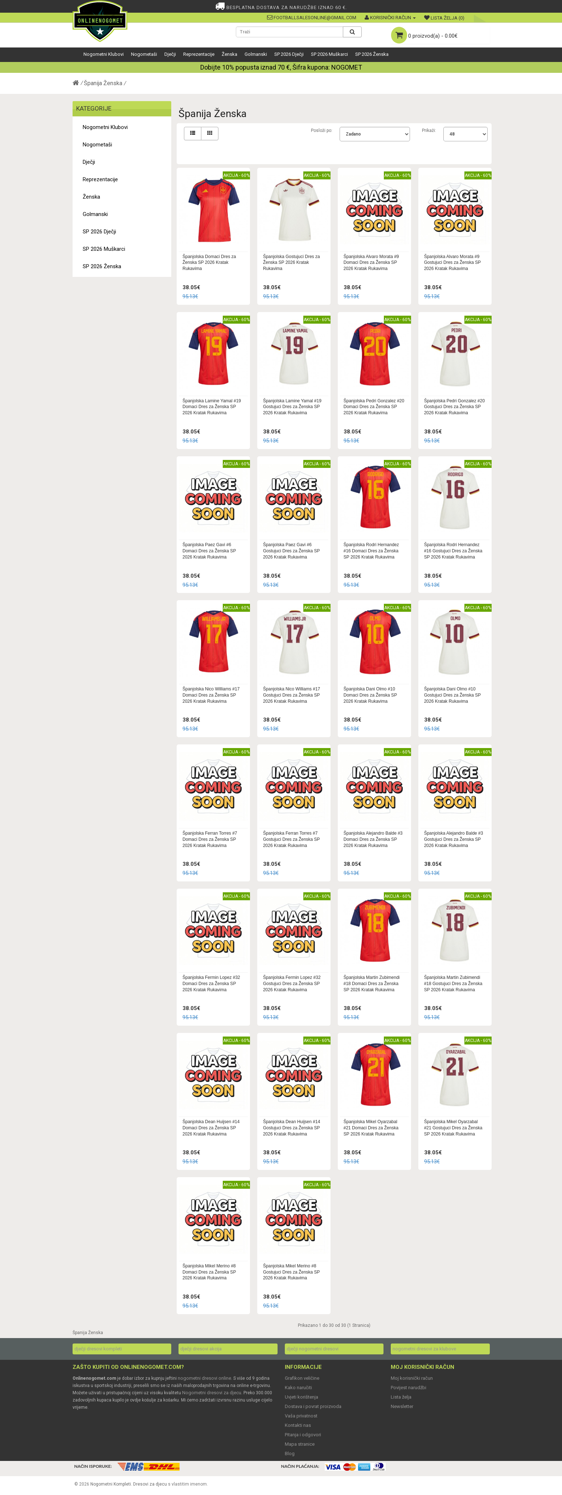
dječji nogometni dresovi (313, 1348)
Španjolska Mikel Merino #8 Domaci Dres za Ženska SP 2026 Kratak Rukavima (209, 1272)
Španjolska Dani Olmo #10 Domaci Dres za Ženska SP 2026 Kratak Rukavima (370, 695)
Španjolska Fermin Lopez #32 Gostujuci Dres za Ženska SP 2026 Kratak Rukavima (292, 983)
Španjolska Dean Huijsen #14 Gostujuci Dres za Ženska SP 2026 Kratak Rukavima (291, 1128)
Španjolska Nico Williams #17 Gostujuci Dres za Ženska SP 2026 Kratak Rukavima (291, 695)
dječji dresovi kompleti (98, 1348)
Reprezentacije (198, 54)
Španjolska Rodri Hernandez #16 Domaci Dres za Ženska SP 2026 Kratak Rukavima (371, 551)
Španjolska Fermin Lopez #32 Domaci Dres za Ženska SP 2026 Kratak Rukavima (211, 983)
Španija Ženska (103, 83)
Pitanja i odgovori (303, 1434)
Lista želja (401, 1397)
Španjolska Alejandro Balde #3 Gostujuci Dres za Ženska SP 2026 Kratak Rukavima (453, 839)
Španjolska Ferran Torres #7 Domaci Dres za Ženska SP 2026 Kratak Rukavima (209, 839)
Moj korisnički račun (412, 1378)
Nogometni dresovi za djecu (211, 1392)
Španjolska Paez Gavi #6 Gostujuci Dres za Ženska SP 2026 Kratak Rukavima (291, 551)
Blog (290, 1453)
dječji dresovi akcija (201, 1348)
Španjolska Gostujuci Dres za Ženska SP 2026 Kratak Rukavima (291, 262)
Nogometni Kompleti (110, 1484)
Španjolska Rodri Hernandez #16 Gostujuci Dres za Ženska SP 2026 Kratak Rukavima (453, 551)
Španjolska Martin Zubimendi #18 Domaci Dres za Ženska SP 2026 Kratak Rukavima (372, 983)
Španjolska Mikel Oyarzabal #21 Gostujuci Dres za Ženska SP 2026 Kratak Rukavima (453, 1128)
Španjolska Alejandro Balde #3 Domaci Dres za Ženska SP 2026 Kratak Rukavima (373, 839)
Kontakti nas (298, 1425)
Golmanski (256, 54)
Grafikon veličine (302, 1378)
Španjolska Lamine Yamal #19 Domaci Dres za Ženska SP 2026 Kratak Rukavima (211, 407)
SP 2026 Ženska (372, 54)
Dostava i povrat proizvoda (313, 1406)
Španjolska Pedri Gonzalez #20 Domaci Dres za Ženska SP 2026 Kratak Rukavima (374, 407)
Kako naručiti (298, 1387)
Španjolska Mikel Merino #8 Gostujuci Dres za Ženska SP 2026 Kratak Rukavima (291, 1272)
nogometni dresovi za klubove (424, 1348)
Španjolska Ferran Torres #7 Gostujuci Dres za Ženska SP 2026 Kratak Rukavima (291, 839)
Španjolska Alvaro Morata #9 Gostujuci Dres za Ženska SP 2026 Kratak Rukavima (452, 262)
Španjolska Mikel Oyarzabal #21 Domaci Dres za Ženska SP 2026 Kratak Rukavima (371, 1128)
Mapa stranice (300, 1444)
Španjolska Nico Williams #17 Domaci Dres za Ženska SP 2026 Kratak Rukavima (210, 695)
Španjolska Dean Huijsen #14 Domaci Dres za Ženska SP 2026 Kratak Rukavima (210, 1128)
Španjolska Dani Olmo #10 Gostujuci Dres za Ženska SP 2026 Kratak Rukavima (452, 695)
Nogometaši (144, 54)
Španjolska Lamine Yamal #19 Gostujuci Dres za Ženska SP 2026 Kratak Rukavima (292, 407)
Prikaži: (429, 130)
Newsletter (402, 1406)
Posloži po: (321, 130)
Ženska (229, 54)
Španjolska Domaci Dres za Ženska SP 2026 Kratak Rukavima (209, 262)
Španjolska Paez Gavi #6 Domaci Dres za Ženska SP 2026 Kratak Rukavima (209, 551)
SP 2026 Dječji (289, 54)
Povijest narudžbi (408, 1387)
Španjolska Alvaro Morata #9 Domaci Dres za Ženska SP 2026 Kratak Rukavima (371, 262)
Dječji (170, 54)
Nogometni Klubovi (103, 54)
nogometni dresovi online (204, 1378)
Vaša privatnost (301, 1416)
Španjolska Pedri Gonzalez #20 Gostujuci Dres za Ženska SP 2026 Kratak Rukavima (454, 407)
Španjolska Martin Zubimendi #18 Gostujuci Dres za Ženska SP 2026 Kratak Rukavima (453, 983)
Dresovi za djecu (150, 1484)
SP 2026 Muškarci (329, 54)
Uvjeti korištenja (301, 1397)
